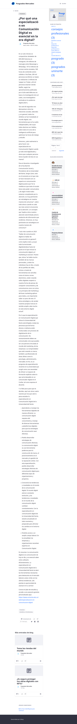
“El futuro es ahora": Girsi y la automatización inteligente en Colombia (57, 103)
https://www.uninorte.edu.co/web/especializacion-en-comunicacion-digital (29, 599)
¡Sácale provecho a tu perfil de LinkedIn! (57, 85)
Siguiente (61, 150)
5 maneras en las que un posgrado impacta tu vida (57, 115)
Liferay (21, 719)
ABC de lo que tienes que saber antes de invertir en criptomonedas (57, 132)
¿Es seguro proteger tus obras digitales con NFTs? (27, 681)
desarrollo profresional (26, 612)
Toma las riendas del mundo (26, 649)
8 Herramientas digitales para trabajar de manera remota (57, 126)
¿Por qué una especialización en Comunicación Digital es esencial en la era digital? (57, 97)
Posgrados (22, 13)
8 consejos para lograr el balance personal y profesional (57, 120)
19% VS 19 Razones (57, 109)
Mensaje (23, 621)
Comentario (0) (26, 619)
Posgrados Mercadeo (28, 43)
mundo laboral (56, 55)
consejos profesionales (60, 33)
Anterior (54, 150)
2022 (53, 26)
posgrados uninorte (58, 71)
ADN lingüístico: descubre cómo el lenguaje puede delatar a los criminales (57, 138)
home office (55, 50)
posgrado (22, 610)
